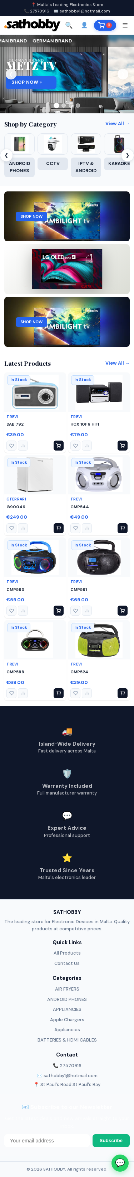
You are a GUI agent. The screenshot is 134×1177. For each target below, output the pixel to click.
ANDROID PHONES (67, 999)
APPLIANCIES (67, 1009)
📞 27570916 (36, 11)
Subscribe (111, 1140)
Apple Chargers (67, 1020)
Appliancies (67, 1030)
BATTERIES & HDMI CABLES (67, 1040)
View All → (117, 123)
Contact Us (67, 963)
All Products (67, 953)
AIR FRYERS (67, 989)
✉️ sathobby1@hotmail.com (82, 11)
